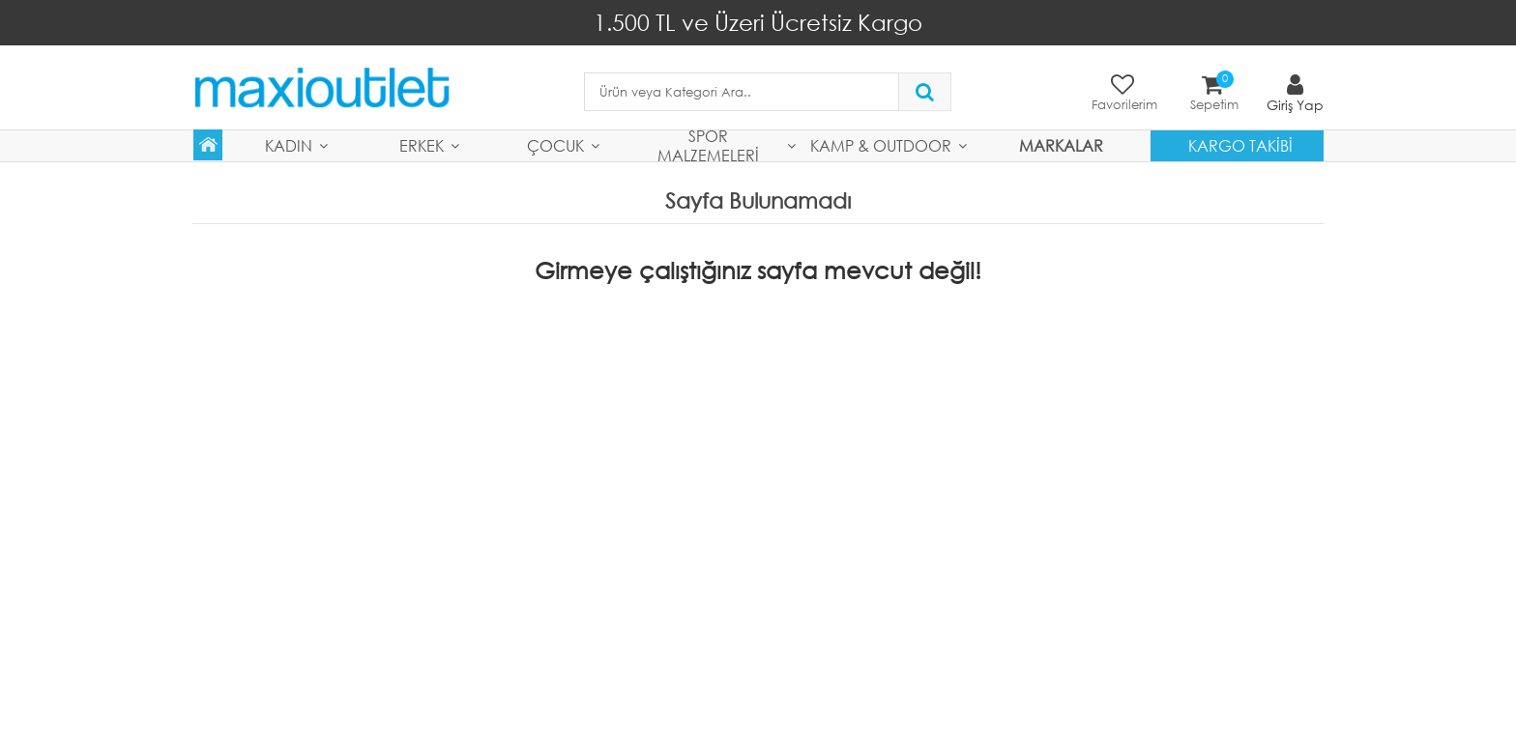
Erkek (421, 145)
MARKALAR (1061, 145)
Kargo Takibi (1240, 145)
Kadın (288, 145)
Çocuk (555, 145)
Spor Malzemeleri (708, 145)
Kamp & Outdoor (880, 145)
